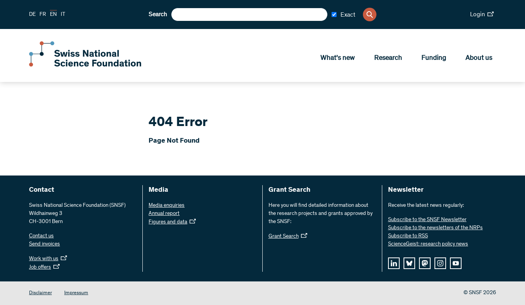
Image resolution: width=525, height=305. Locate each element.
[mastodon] (425, 263)
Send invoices (44, 244)
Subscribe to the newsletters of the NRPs (435, 228)
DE (32, 14)
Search (158, 15)
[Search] (369, 14)
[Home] (85, 65)
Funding (433, 58)
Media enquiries (167, 205)
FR (42, 14)
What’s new (337, 58)
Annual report (164, 213)
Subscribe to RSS (408, 236)
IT (63, 14)
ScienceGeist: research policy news (428, 244)
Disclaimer (40, 293)
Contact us (41, 236)
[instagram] (440, 263)
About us (478, 58)
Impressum (76, 293)
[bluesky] (409, 263)
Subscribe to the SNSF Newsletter (427, 220)
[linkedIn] (394, 263)
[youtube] (456, 263)
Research (388, 58)
